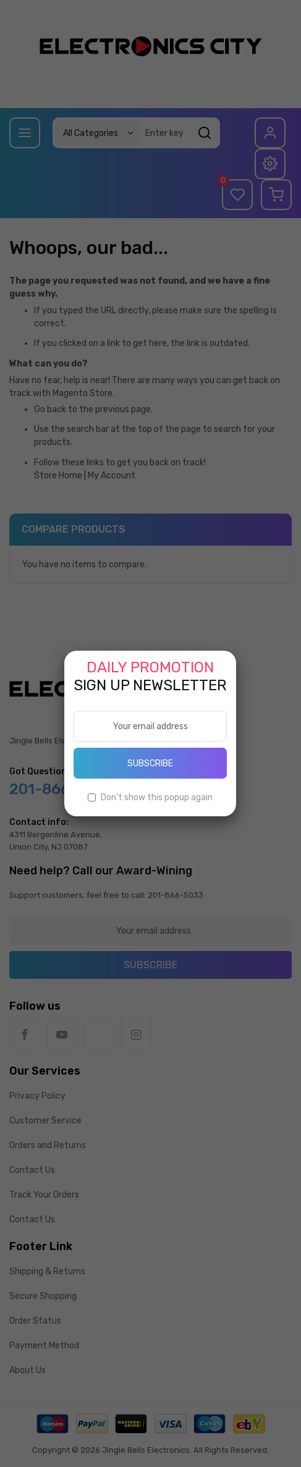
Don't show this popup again (157, 797)
